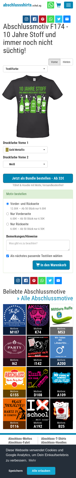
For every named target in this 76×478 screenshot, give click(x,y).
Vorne (54, 62)
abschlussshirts (22, 4)
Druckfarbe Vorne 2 (15, 157)
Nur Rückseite (25, 226)
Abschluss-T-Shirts (53, 439)
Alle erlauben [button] (41, 470)
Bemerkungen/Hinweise (21, 236)
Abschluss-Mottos (20, 439)
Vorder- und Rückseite (26, 206)
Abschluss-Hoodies (53, 442)
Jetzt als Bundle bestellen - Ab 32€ (38, 178)
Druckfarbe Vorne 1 (15, 143)
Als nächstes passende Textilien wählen (34, 256)
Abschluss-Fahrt (19, 442)
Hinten (66, 62)
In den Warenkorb (51, 265)
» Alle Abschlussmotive (45, 298)
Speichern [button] (16, 470)
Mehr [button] (32, 460)
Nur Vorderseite (25, 216)
